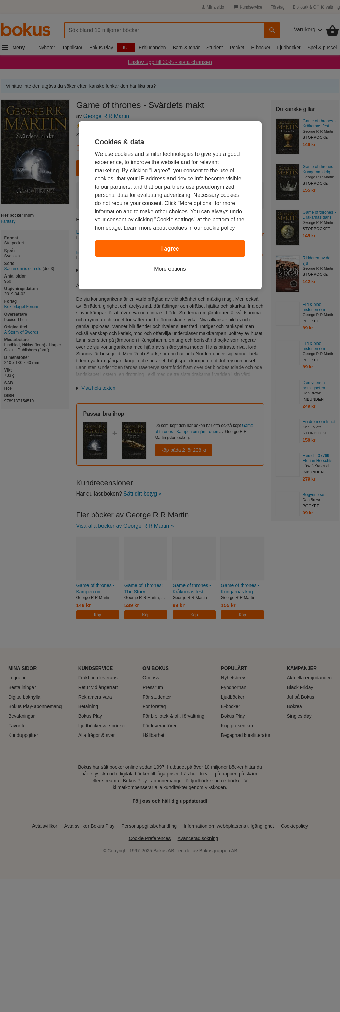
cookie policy (219, 228)
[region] (170, 205)
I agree (170, 249)
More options (170, 269)
